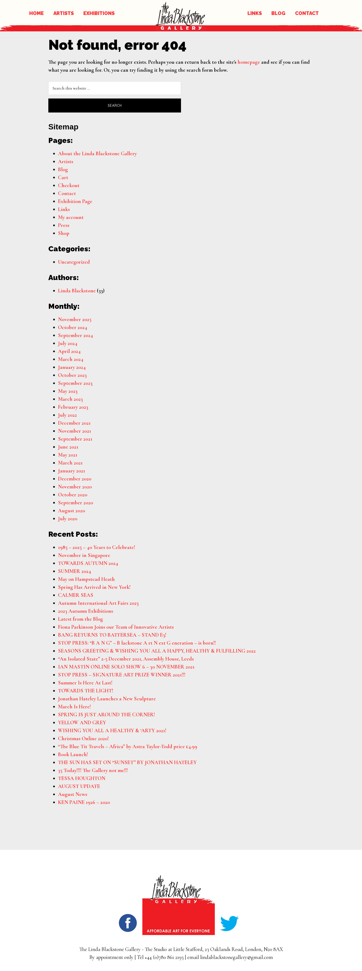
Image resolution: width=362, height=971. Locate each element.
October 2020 (72, 495)
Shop (63, 233)
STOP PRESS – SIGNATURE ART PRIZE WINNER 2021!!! (121, 675)
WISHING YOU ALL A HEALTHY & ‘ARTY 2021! (112, 730)
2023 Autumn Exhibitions (85, 611)
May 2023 (68, 391)
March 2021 (70, 463)
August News (72, 794)
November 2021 (74, 431)
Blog (63, 169)
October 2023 (72, 375)
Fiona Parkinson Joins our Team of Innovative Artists (116, 627)
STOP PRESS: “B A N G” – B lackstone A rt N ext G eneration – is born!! (137, 643)
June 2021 (68, 447)
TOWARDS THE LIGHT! (85, 691)
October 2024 (72, 327)
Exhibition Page (75, 201)
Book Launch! (73, 754)
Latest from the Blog (80, 619)
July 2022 (67, 415)
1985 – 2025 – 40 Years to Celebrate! (96, 547)
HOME (36, 13)
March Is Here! (74, 707)
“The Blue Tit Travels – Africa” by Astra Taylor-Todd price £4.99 (127, 746)
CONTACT (307, 13)
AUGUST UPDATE (79, 786)
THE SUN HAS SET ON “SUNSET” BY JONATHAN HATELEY (127, 762)
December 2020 (74, 479)
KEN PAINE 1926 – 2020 (84, 802)
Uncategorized (74, 262)
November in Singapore (84, 555)
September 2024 (75, 335)
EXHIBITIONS (99, 13)
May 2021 (67, 455)
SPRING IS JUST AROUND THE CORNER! (106, 714)
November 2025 (74, 319)
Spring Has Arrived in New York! (94, 587)
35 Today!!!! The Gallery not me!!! (93, 770)
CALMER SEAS (75, 595)
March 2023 (70, 399)
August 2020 (71, 510)
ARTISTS (63, 13)
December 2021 (74, 423)
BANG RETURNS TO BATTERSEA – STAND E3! (112, 635)
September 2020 (75, 503)
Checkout (69, 185)
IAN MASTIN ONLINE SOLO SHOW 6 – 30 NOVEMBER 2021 (126, 667)
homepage (249, 62)
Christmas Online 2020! (83, 738)
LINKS (254, 13)
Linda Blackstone (77, 291)
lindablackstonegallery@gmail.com (236, 957)
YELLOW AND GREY (82, 722)
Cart (63, 177)
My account (71, 217)
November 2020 (75, 487)
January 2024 (72, 367)
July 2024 (67, 343)
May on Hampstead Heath (86, 579)
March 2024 (70, 359)
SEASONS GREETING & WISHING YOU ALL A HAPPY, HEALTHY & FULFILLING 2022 (157, 651)
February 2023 (73, 407)
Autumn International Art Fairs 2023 (98, 603)
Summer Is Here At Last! (85, 683)
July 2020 (67, 518)
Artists (65, 161)
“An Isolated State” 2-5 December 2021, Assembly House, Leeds (126, 659)
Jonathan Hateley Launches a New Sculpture (107, 699)
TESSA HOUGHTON (81, 778)
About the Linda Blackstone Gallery (97, 153)
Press (63, 225)
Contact (67, 193)
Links (64, 209)
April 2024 (69, 351)
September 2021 (75, 439)
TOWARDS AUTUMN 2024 (88, 563)
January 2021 (71, 471)
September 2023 (75, 383)
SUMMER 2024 (74, 571)
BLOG (278, 13)
